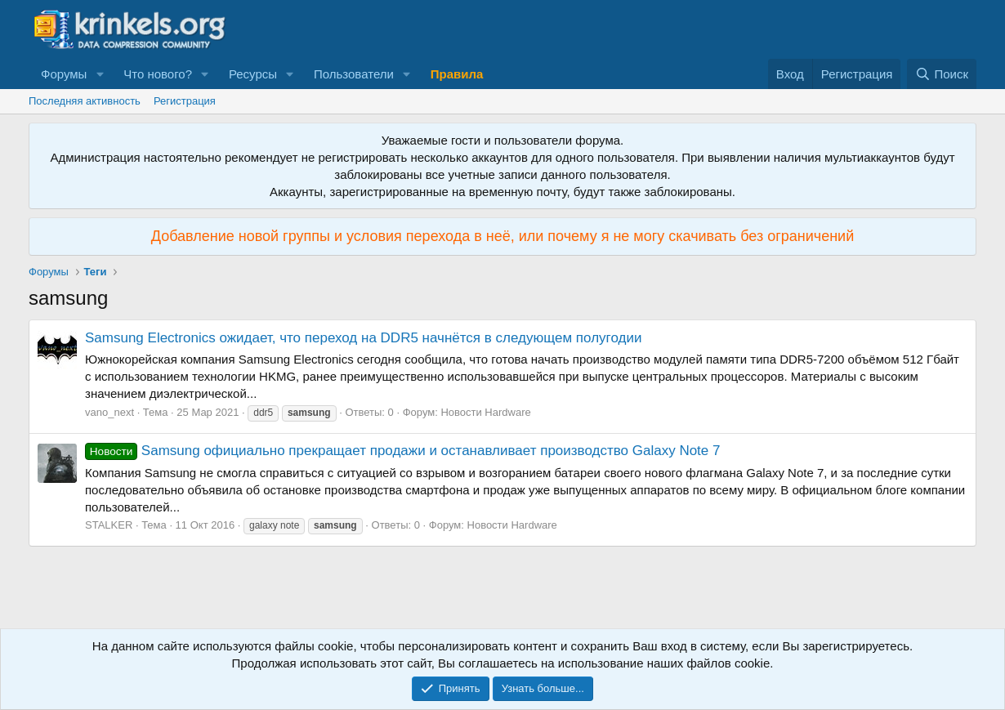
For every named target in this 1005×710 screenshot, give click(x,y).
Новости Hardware (485, 412)
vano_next (109, 412)
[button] (99, 74)
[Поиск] (941, 74)
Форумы (64, 74)
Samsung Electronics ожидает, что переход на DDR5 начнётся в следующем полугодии (363, 338)
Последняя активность (85, 101)
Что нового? (157, 74)
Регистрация (185, 101)
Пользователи (354, 74)
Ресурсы (253, 74)
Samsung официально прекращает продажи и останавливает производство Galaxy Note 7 (402, 450)
